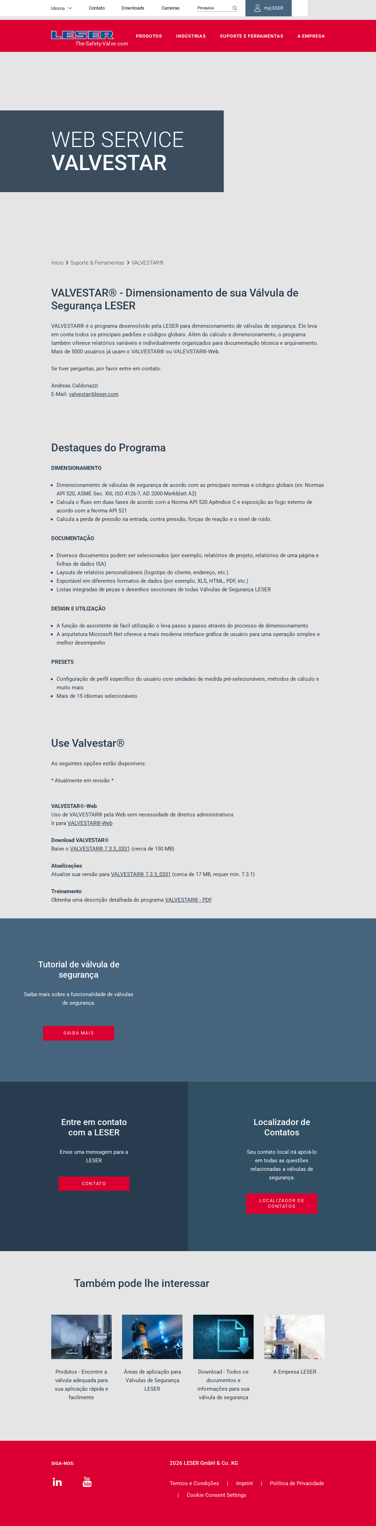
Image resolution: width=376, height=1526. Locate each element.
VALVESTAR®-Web (90, 823)
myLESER (302, 9)
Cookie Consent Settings (216, 1495)
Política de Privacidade (297, 1483)
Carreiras (195, 9)
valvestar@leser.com (93, 394)
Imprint (244, 1483)
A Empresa (311, 36)
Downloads (157, 9)
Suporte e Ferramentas (251, 36)
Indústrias (191, 36)
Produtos (149, 36)
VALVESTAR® (100, 849)
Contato (121, 9)
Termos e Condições (194, 1483)
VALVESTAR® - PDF (188, 900)
